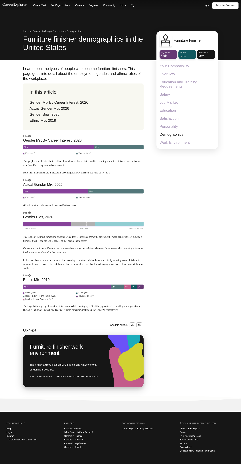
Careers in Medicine (73, 439)
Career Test (39, 5)
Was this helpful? (119, 325)
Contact (183, 432)
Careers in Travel (72, 447)
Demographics (171, 134)
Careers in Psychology (75, 443)
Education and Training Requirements (178, 84)
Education (168, 110)
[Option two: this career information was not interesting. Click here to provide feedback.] (139, 325)
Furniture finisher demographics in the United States (83, 43)
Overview (167, 74)
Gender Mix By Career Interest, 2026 (59, 102)
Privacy (183, 443)
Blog (8, 428)
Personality (169, 126)
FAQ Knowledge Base (190, 436)
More (123, 5)
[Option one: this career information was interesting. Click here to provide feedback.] (132, 325)
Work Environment (175, 142)
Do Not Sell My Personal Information (197, 451)
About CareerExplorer (190, 428)
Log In (206, 5)
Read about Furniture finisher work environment (64, 376)
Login (9, 432)
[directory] (83, 106)
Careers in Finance (73, 436)
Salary (165, 94)
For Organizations (60, 5)
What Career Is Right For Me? (78, 432)
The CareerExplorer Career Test (21, 439)
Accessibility (186, 447)
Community (109, 5)
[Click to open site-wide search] (132, 5)
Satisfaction (169, 118)
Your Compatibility (174, 66)
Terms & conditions (189, 439)
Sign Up (10, 436)
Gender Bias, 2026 (44, 114)
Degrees (93, 5)
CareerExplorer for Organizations (138, 428)
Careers (79, 5)
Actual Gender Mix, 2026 (49, 108)
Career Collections (73, 428)
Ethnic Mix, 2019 (43, 120)
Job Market (169, 102)
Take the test (225, 5)
